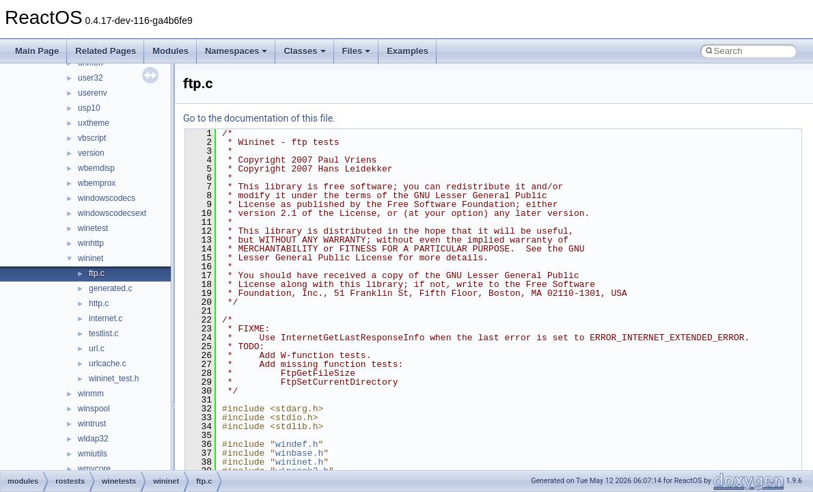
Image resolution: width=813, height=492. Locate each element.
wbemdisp (96, 168)
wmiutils (92, 454)
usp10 (89, 108)
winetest (93, 228)
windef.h (296, 444)
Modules (170, 51)
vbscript (92, 138)
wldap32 (93, 438)
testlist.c (103, 333)
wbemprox (96, 183)
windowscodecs (106, 198)
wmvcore (94, 469)
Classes (304, 51)
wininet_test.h (114, 378)
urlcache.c (107, 363)
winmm (91, 393)
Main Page (37, 51)
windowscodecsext (112, 213)
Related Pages (105, 51)
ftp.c (97, 273)
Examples (407, 51)
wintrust (92, 423)
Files (356, 51)
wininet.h (299, 462)
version (91, 153)
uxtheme (93, 123)
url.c (97, 348)
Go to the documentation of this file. (259, 118)
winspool (94, 408)
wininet (90, 258)
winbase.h (299, 453)
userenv (92, 93)
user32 (90, 78)
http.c (99, 303)
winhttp (91, 243)
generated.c (110, 288)
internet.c (105, 318)
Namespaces (236, 51)
